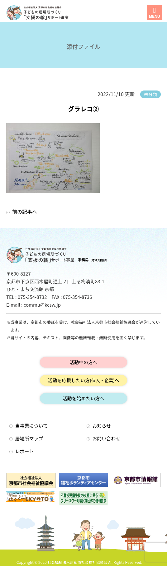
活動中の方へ (83, 362)
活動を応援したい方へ (83, 380)
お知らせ (102, 425)
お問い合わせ (107, 438)
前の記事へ (24, 211)
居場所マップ (29, 438)
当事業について (31, 425)
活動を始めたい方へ (83, 398)
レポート (24, 451)
